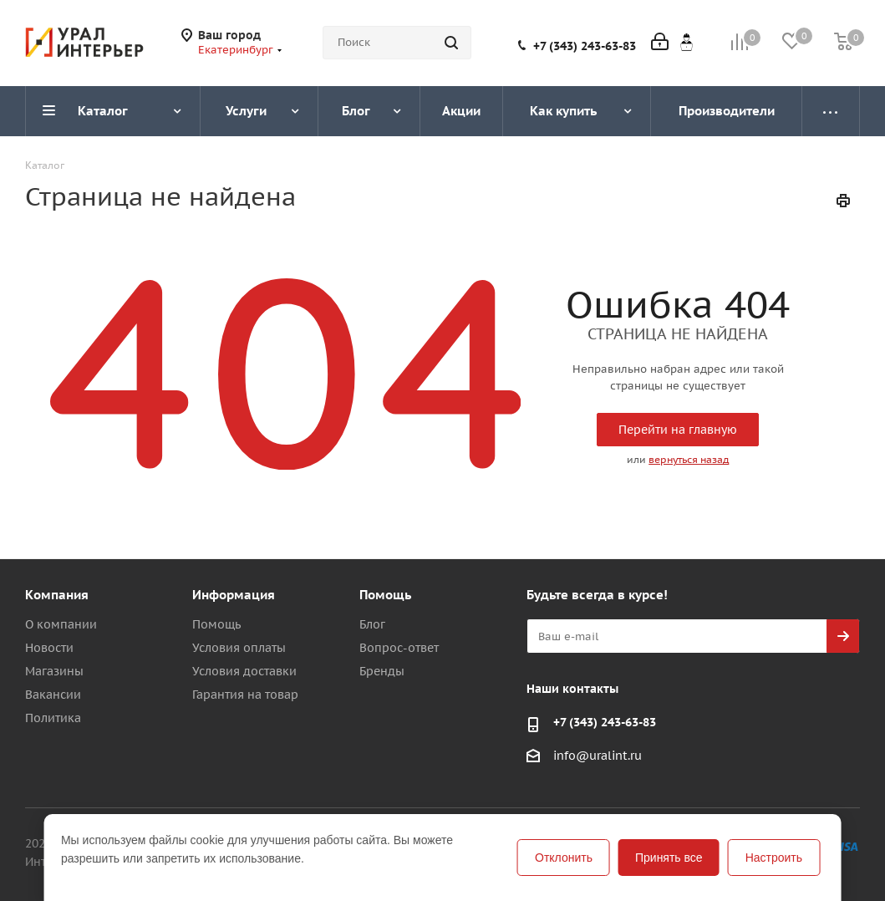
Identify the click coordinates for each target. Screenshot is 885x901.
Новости (49, 647)
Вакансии (53, 694)
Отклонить (564, 857)
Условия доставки (244, 671)
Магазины (54, 671)
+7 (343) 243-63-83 (584, 45)
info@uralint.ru (597, 756)
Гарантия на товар (245, 694)
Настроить (773, 857)
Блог (372, 624)
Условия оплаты (239, 647)
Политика (53, 717)
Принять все (669, 857)
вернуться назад (688, 459)
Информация (233, 595)
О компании (61, 624)
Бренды (381, 671)
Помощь (216, 624)
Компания (57, 595)
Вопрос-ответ (399, 647)
